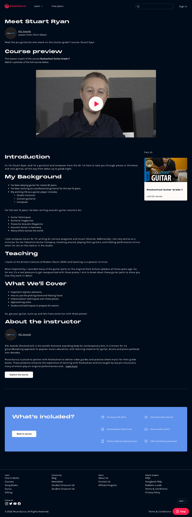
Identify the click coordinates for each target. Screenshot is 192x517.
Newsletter (57, 481)
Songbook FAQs (153, 481)
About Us (103, 478)
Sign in (183, 6)
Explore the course (19, 375)
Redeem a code (153, 485)
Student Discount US (63, 489)
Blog (54, 478)
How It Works (12, 478)
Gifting (8, 492)
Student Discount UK (63, 485)
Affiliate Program (107, 485)
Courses (9, 481)
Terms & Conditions (156, 489)
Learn (37, 6)
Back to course (24, 434)
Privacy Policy (152, 492)
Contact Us (104, 481)
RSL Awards (24, 31)
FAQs (147, 478)
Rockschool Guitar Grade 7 (165, 190)
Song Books (11, 485)
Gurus (8, 489)
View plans (58, 6)
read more (72, 366)
